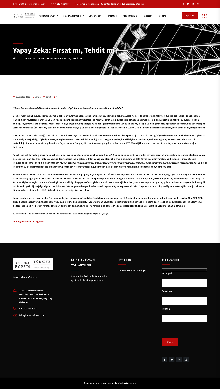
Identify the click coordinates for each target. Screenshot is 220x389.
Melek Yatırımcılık (72, 15)
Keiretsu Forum (47, 15)
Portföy (112, 15)
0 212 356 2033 (61, 3)
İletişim (162, 15)
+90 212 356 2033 (28, 308)
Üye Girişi (189, 15)
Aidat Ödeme (130, 15)
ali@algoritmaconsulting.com (28, 221)
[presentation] (185, 332)
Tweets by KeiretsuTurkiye (131, 270)
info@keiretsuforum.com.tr (31, 3)
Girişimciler (95, 15)
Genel (48, 96)
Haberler (147, 15)
